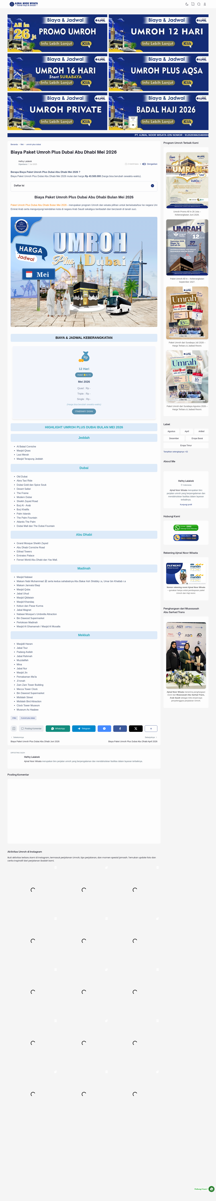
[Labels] (186, 451)
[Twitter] (136, 728)
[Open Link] (204, 4)
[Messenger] (104, 728)
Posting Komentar (31, 728)
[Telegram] (83, 728)
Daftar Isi (19, 185)
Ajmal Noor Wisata (33, 761)
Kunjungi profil (186, 505)
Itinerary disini (84, 411)
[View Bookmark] (193, 4)
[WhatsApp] (58, 728)
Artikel (201, 431)
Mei (15, 718)
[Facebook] (120, 728)
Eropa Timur (186, 445)
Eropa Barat (197, 438)
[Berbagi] (151, 728)
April (187, 431)
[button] (148, 164)
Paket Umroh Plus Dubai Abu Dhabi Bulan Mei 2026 (39, 205)
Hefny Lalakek (32, 757)
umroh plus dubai (28, 718)
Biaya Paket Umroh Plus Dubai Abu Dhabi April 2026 (132, 741)
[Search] (199, 4)
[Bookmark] (13, 729)
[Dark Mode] (187, 4)
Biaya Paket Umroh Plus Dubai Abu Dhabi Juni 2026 (35, 741)
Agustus (171, 431)
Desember (174, 438)
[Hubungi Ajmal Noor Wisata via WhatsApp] (204, 1189)
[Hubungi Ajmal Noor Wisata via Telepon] (186, 537)
